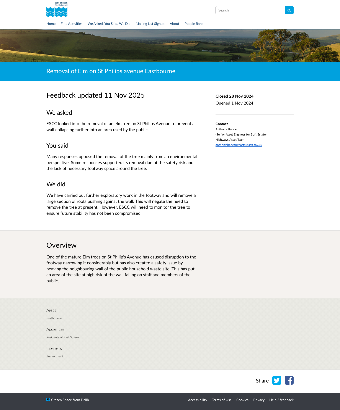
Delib (85, 400)
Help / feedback (281, 400)
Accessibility (197, 400)
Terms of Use (222, 400)
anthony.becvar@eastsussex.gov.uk (239, 145)
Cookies (242, 400)
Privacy (259, 400)
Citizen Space (61, 400)
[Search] (289, 10)
